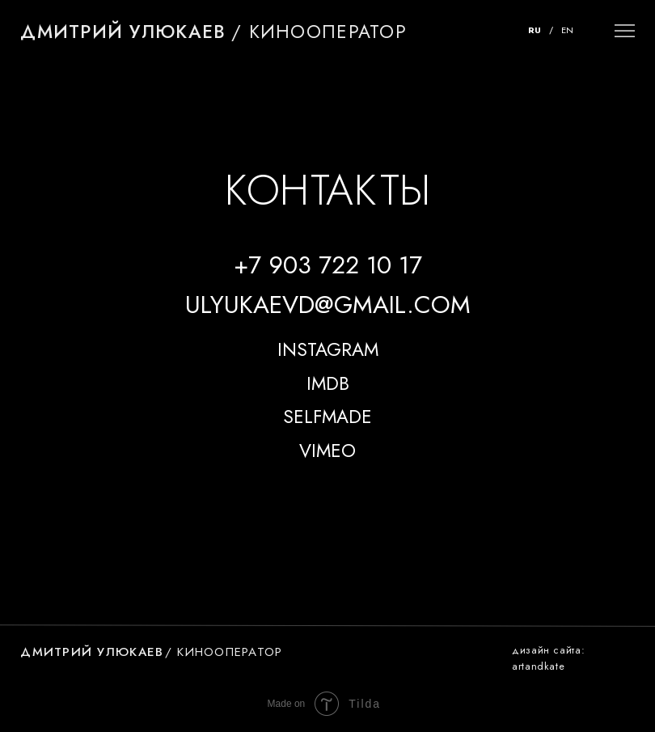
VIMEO (327, 451)
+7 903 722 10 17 (328, 264)
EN (567, 29)
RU (534, 29)
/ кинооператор (319, 32)
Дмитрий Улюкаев (123, 32)
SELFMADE (327, 417)
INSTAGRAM (327, 349)
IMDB (327, 383)
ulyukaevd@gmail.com (328, 304)
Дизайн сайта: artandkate (548, 658)
